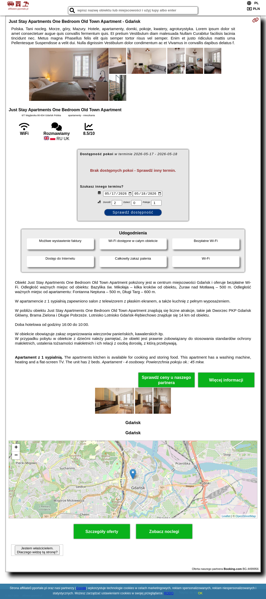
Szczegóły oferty (101, 531)
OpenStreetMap (246, 516)
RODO (169, 593)
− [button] (16, 455)
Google (81, 588)
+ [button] (16, 448)
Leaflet (226, 516)
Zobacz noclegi (164, 531)
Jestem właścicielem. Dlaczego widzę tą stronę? (37, 550)
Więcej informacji (226, 380)
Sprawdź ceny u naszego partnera (166, 380)
